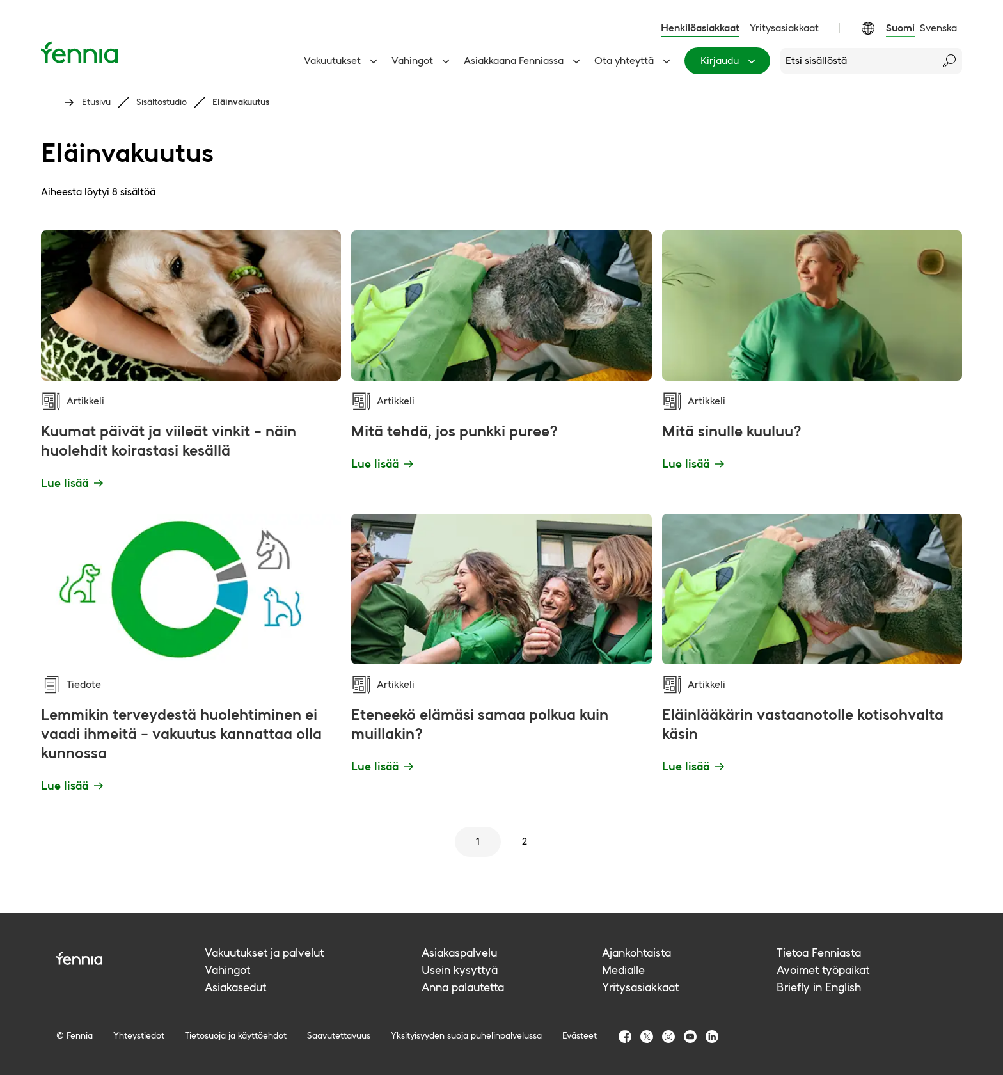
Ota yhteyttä (634, 60)
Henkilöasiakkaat (700, 28)
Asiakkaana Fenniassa (524, 60)
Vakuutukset (342, 60)
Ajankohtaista (636, 952)
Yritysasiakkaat (784, 28)
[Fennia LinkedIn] (712, 1036)
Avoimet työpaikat (823, 969)
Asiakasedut (235, 987)
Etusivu (96, 102)
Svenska (938, 28)
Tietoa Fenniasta (819, 952)
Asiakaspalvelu (459, 952)
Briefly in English (819, 987)
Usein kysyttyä (460, 969)
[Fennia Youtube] (690, 1036)
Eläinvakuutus (240, 102)
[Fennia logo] (130, 958)
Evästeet (579, 1035)
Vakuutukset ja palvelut (264, 952)
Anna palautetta (463, 987)
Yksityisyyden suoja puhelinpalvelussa (466, 1035)
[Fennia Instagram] (668, 1036)
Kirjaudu (729, 60)
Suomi (900, 28)
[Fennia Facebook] (625, 1036)
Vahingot (422, 60)
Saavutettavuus (338, 1035)
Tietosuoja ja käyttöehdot (236, 1035)
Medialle (623, 969)
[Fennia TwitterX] (646, 1036)
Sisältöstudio (161, 102)
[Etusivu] (79, 52)
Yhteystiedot (138, 1035)
